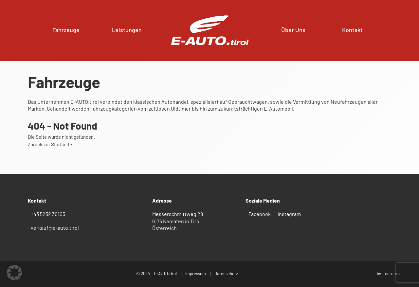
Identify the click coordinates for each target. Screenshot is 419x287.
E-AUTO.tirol (165, 273)
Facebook (259, 214)
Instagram (289, 214)
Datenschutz (226, 273)
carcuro (392, 273)
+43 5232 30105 (48, 214)
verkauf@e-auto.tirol (55, 227)
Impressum (195, 273)
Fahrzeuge (66, 29)
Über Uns (293, 29)
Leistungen (127, 29)
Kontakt (352, 29)
